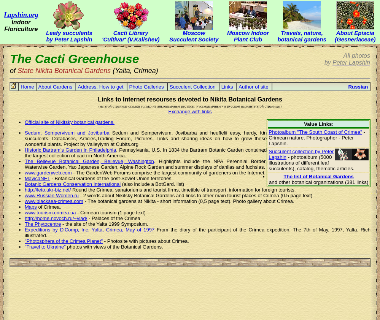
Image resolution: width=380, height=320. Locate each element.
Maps (31, 207)
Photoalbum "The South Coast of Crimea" (315, 132)
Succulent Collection (193, 87)
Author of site (253, 87)
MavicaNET (37, 178)
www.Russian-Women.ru (52, 195)
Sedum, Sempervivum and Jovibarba (67, 133)
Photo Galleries (146, 87)
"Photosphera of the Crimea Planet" (64, 241)
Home (27, 87)
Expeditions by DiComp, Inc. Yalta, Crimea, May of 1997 (89, 230)
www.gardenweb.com (48, 173)
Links (227, 87)
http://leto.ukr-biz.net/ (48, 190)
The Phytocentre (43, 224)
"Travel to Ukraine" (45, 247)
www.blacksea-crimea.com (54, 201)
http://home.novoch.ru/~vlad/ (56, 218)
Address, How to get (100, 87)
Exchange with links (189, 111)
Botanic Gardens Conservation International (73, 184)
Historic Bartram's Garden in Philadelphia (70, 150)
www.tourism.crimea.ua (50, 212)
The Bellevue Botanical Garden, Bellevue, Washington (89, 161)
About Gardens (55, 87)
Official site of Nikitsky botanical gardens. (69, 122)
